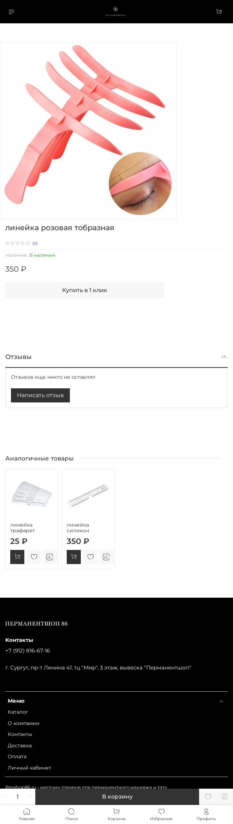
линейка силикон (78, 528)
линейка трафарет (22, 528)
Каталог (18, 712)
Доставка (20, 745)
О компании (24, 723)
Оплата (17, 756)
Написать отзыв (40, 395)
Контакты (20, 734)
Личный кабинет (29, 768)
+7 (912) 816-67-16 (27, 650)
